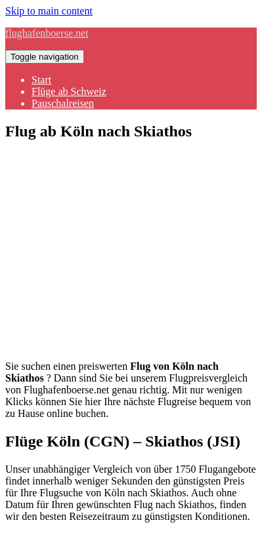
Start (41, 79)
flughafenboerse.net (47, 33)
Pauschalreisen (63, 103)
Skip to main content (49, 10)
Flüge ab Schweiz (69, 91)
